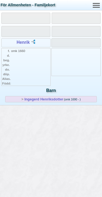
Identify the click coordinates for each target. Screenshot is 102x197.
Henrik (23, 42)
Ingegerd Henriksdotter (43, 99)
